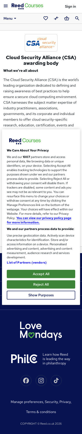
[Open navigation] (5, 6)
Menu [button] (10, 18)
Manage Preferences (27, 402)
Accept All (41, 273)
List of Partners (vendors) (27, 262)
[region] (41, 217)
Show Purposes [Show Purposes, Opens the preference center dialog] (41, 295)
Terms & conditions (41, 412)
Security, (52, 402)
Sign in (70, 6)
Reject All (41, 284)
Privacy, (65, 402)
